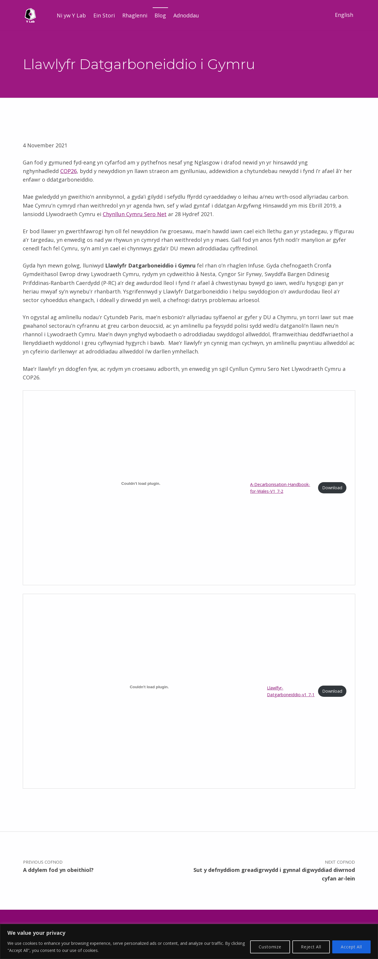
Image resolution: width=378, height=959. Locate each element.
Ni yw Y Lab (71, 15)
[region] (189, 941)
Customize (270, 947)
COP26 (68, 170)
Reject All (311, 947)
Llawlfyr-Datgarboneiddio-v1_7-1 (291, 691)
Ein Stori (104, 15)
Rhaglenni (134, 15)
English (344, 14)
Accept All (351, 947)
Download (332, 487)
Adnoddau (186, 15)
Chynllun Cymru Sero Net (135, 214)
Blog (160, 15)
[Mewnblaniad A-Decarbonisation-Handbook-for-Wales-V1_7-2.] (141, 483)
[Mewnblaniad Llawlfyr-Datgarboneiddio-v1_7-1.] (149, 686)
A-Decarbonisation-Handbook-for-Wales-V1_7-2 (280, 488)
